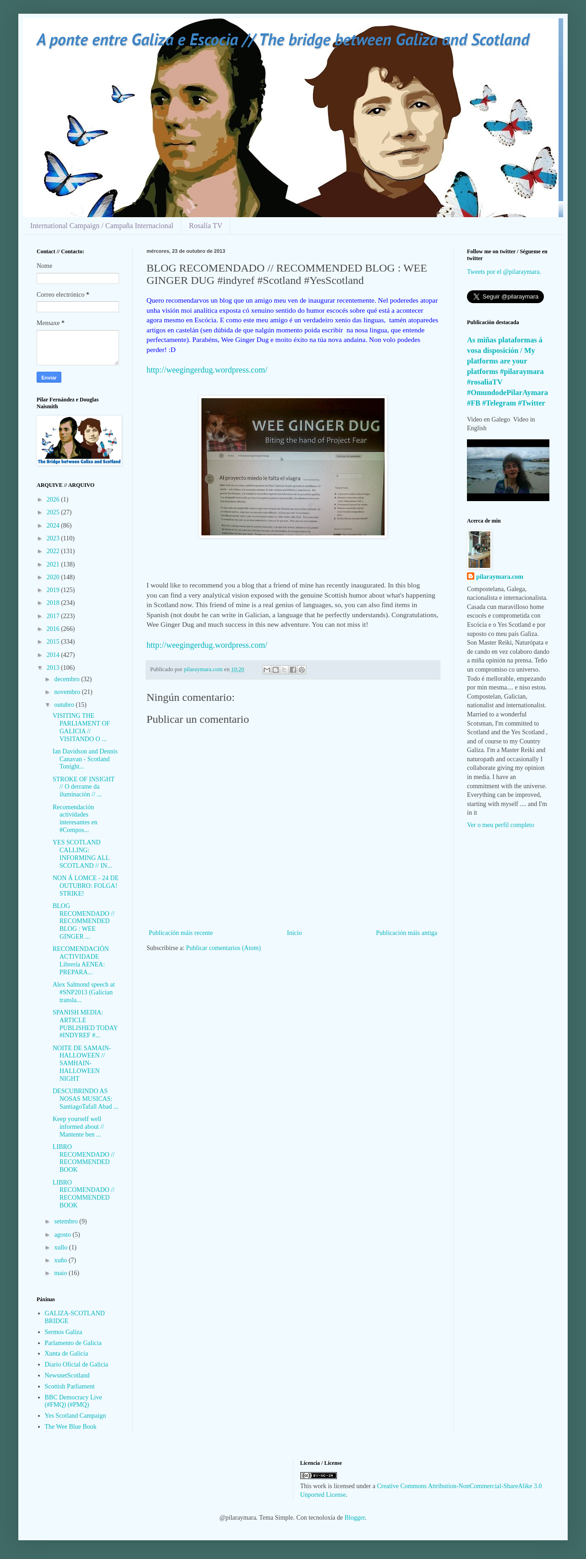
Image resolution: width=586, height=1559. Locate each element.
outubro (65, 704)
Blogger (355, 1517)
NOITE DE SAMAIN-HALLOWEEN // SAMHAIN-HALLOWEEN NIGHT (82, 1063)
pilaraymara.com (499, 576)
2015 (54, 641)
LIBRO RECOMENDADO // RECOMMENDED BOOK (83, 1158)
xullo (61, 1247)
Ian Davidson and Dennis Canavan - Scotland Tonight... (85, 759)
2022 (54, 551)
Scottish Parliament (70, 1386)
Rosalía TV (205, 226)
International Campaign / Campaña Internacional (102, 226)
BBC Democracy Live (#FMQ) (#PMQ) (73, 1401)
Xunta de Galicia (66, 1353)
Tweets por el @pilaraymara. (504, 271)
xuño (61, 1260)
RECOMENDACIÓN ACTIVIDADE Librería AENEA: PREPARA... (81, 960)
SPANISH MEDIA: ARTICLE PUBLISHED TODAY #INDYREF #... (85, 1024)
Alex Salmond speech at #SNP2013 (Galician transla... (84, 992)
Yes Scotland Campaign (75, 1415)
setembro (66, 1221)
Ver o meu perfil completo (500, 825)
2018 (54, 602)
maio (61, 1273)
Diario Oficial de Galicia (77, 1364)
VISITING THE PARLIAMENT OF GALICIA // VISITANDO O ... (81, 727)
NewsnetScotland (67, 1375)
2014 (54, 654)
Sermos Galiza (63, 1332)
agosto (63, 1234)
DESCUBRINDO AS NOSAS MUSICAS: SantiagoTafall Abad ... (86, 1099)
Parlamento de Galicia (73, 1343)
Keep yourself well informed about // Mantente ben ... (78, 1127)
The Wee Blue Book (71, 1426)
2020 (54, 577)
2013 (54, 667)
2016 (54, 628)
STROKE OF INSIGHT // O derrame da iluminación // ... (83, 787)
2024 (54, 525)
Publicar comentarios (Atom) (223, 948)
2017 (54, 616)
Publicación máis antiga (406, 932)
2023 (54, 538)
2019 (54, 590)
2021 (54, 564)
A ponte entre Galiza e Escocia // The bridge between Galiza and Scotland (283, 39)
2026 (54, 499)
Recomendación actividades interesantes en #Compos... (75, 818)
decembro (67, 679)
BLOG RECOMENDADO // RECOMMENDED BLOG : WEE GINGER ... (83, 921)
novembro (67, 692)
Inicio (294, 932)
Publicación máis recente (181, 932)
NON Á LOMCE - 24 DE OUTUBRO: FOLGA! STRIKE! (86, 886)
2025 (54, 512)
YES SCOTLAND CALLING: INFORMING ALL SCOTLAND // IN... (82, 854)
